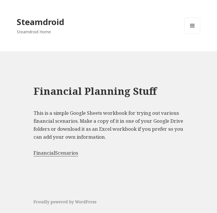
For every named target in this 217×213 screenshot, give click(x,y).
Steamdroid (40, 21)
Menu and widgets (192, 33)
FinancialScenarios (56, 152)
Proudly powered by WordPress (65, 201)
